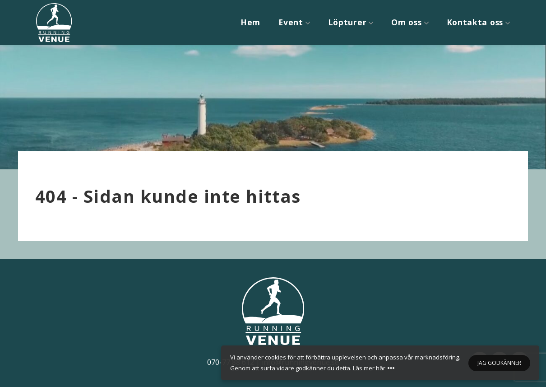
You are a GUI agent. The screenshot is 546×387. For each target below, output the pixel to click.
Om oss (406, 22)
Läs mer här (369, 368)
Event (290, 22)
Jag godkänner (499, 363)
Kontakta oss (475, 22)
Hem (250, 22)
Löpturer (347, 22)
